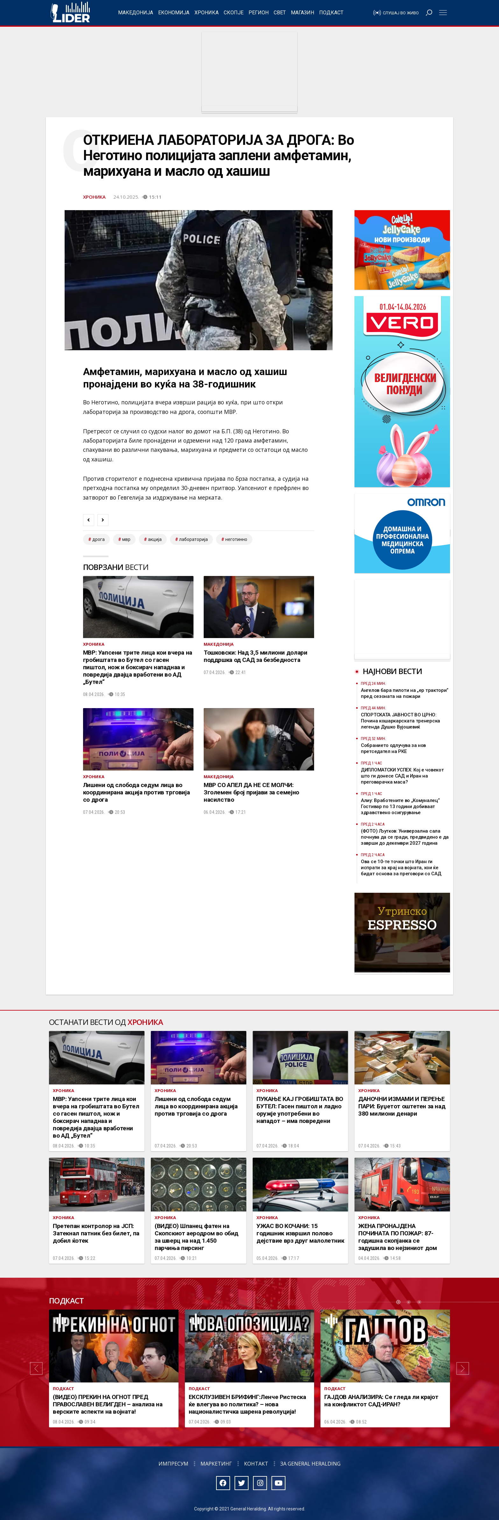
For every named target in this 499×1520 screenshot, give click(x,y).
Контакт (256, 1463)
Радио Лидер (70, 12)
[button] (36, 1368)
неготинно (236, 539)
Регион (259, 13)
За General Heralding (310, 1463)
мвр (126, 539)
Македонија (135, 13)
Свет (280, 13)
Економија (173, 13)
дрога (98, 539)
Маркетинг (216, 1463)
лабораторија (193, 539)
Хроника (206, 13)
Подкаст (331, 13)
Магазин (302, 13)
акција (155, 539)
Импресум (173, 1463)
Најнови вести (392, 671)
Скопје (233, 13)
